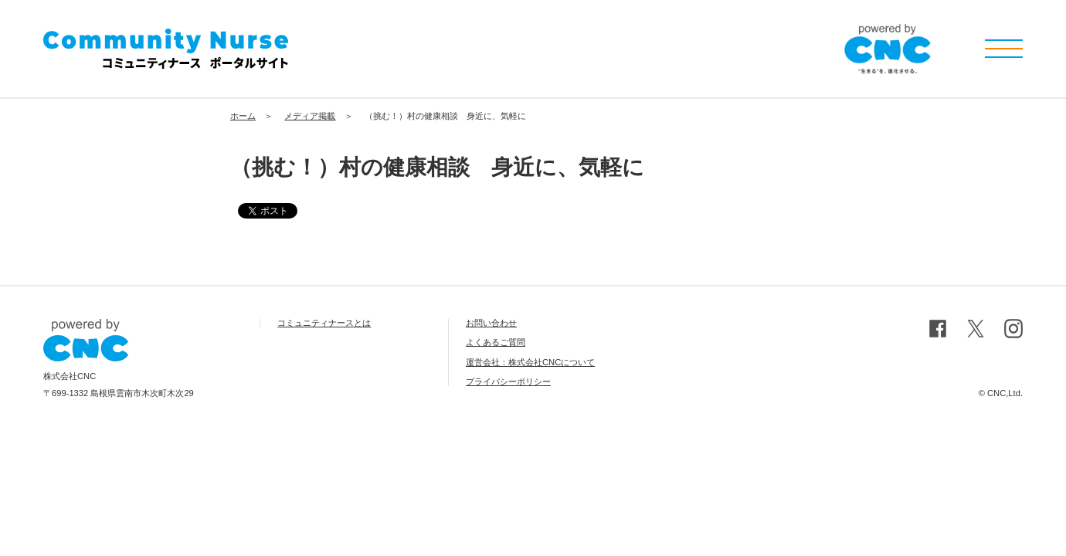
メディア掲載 (309, 115)
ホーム (243, 115)
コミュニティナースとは (324, 322)
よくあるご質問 (495, 342)
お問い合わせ (491, 322)
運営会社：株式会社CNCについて (530, 362)
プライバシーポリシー (508, 381)
